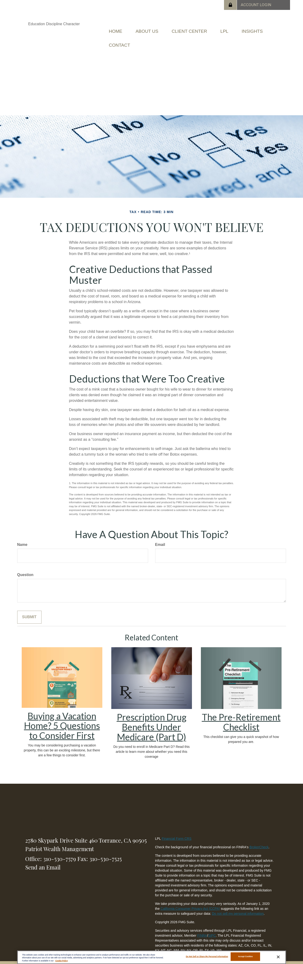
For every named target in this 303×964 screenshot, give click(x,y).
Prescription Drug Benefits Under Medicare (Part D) (152, 720)
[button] (153, 30)
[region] (151, 957)
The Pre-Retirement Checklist (241, 715)
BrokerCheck (259, 840)
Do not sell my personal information (238, 907)
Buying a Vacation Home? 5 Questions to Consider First (62, 718)
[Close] (278, 957)
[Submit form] (29, 610)
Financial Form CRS (176, 832)
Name (22, 538)
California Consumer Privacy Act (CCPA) (190, 902)
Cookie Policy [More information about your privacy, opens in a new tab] (61, 961)
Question (25, 568)
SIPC (212, 929)
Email (160, 538)
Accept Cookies (245, 957)
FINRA (202, 929)
